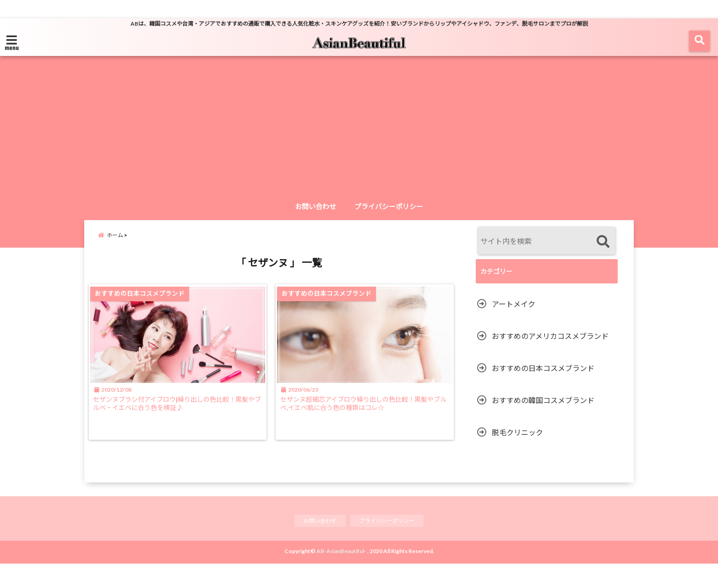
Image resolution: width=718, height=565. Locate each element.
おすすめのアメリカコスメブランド (550, 336)
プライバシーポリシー (388, 206)
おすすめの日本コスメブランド (543, 368)
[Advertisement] (359, 128)
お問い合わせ (315, 206)
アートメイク (513, 303)
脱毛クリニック (517, 432)
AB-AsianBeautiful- (341, 552)
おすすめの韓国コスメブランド (543, 400)
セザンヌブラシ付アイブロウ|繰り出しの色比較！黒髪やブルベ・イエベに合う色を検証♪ (178, 411)
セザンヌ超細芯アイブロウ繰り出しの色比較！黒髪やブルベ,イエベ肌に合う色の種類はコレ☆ (367, 411)
